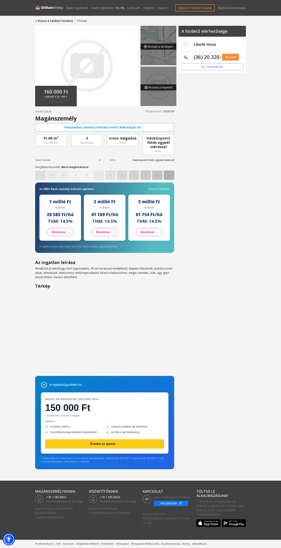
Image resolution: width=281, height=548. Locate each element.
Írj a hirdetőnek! (212, 67)
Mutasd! (230, 57)
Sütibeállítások (199, 543)
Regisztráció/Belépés (232, 8)
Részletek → (60, 232)
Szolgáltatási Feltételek (87, 543)
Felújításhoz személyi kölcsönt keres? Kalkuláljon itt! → (104, 127)
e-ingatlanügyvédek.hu (65, 384)
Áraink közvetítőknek (103, 509)
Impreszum (68, 543)
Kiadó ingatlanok (102, 8)
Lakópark (133, 8)
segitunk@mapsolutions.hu (172, 497)
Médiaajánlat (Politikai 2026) (145, 543)
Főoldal (82, 21)
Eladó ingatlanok (77, 8)
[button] (9, 539)
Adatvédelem (107, 543)
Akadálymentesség (170, 543)
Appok (162, 8)
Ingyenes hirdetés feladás (195, 8)
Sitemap (186, 543)
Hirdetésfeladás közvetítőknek (109, 513)
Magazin (149, 8)
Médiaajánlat (122, 543)
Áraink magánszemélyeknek (54, 509)
